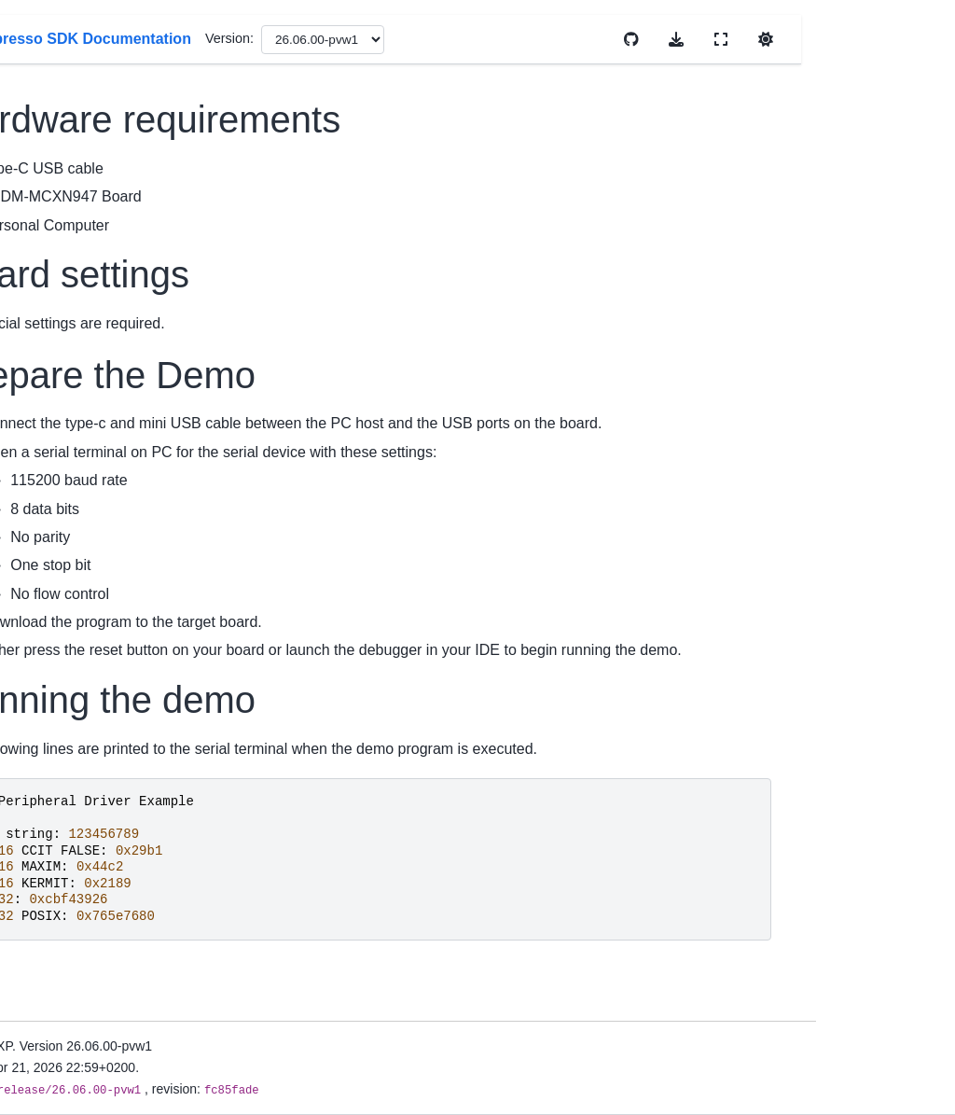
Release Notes (68, 385)
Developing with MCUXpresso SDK (79, 992)
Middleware (58, 848)
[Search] (95, 130)
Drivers (45, 789)
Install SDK (57, 492)
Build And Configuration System (64, 930)
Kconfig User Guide (82, 659)
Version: (559, 38)
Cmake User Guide (81, 629)
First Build (54, 522)
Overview (52, 277)
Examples (53, 819)
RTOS (42, 878)
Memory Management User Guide (89, 699)
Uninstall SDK (65, 551)
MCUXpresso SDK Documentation (79, 188)
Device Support (70, 355)
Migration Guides (75, 414)
